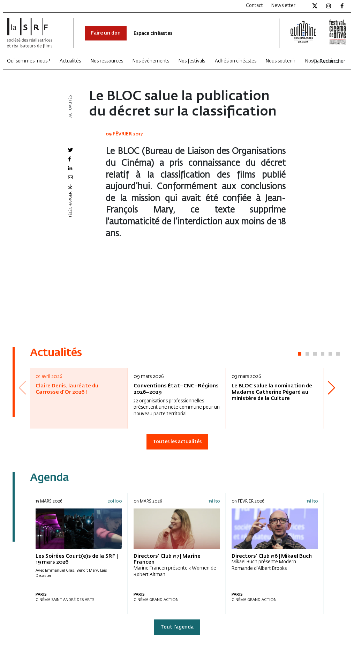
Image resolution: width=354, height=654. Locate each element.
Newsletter (283, 5)
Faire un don (106, 33)
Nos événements (151, 61)
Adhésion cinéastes (235, 61)
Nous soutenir (280, 61)
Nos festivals (192, 61)
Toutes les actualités (177, 442)
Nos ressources (107, 61)
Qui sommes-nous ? (28, 61)
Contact (254, 5)
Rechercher (328, 61)
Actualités (70, 61)
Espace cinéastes (153, 33)
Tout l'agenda (177, 627)
